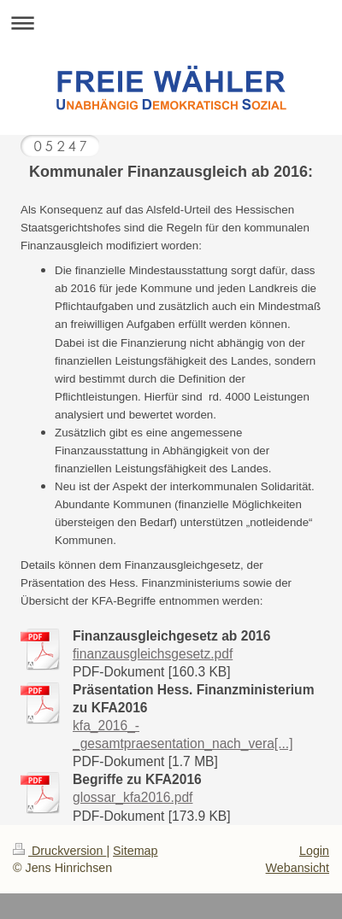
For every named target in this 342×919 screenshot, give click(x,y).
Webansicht (297, 868)
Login (314, 851)
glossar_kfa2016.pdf (132, 797)
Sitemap (135, 851)
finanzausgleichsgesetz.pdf (153, 654)
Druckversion (59, 851)
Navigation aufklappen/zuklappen (171, 22)
